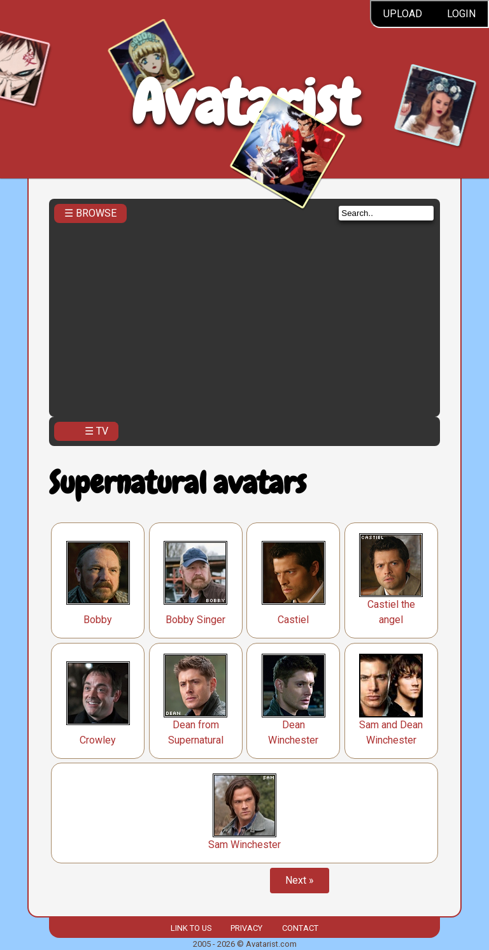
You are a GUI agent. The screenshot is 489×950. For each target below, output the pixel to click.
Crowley (98, 740)
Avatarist (244, 103)
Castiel (293, 620)
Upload (402, 14)
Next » (299, 880)
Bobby (97, 620)
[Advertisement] (244, 316)
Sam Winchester (244, 844)
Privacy (246, 928)
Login (461, 14)
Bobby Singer (195, 620)
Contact (300, 928)
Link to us (191, 928)
